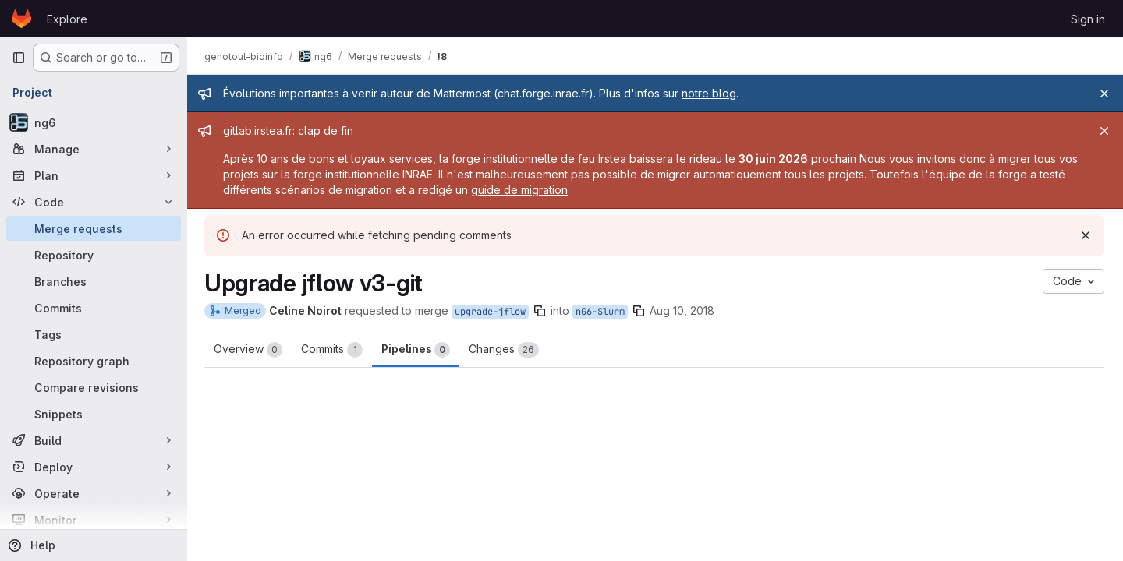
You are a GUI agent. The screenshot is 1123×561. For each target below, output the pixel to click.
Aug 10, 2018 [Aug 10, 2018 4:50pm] (683, 310)
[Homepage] (21, 18)
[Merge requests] (93, 228)
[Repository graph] (93, 360)
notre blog (710, 93)
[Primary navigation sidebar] (18, 57)
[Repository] (93, 254)
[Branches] (93, 281)
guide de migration (521, 189)
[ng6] (93, 122)
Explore (67, 19)
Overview (249, 350)
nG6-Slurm (601, 311)
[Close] (1104, 93)
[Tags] (93, 334)
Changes (505, 350)
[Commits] (93, 307)
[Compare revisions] (93, 387)
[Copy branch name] (541, 311)
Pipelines (417, 350)
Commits (333, 350)
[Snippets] (93, 413)
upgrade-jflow (491, 311)
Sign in (1088, 19)
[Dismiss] (1085, 235)
